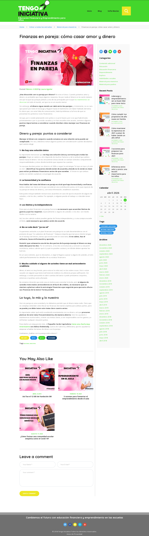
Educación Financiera (107, 69)
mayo (103, 266)
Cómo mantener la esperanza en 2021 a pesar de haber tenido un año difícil (118, 133)
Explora (102, 75)
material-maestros (30, 343)
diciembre (105, 245)
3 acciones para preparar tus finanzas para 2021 (118, 152)
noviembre (105, 248)
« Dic (102, 216)
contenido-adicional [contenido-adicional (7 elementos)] (108, 226)
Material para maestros (66, 27)
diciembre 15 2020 (116, 106)
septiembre (106, 254)
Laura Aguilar (46, 89)
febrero (104, 275)
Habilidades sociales (107, 78)
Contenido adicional (107, 63)
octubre (104, 251)
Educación (103, 66)
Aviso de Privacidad (74, 534)
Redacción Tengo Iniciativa (117, 108)
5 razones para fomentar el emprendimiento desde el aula (75, 397)
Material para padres (107, 84)
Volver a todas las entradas (40, 27)
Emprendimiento (105, 72)
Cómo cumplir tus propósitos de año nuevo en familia (119, 116)
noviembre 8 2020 (116, 179)
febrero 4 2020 (32, 89)
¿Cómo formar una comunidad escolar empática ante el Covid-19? (37, 437)
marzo (103, 272)
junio (103, 263)
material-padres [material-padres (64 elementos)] (106, 233)
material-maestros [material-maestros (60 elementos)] (107, 229)
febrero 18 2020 (76, 394)
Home (21, 27)
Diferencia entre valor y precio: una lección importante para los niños (119, 171)
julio (103, 260)
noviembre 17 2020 (117, 158)
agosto (104, 257)
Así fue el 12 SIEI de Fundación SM (37, 396)
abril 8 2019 (37, 394)
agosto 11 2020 (37, 434)
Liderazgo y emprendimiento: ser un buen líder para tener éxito (118, 99)
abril (103, 269)
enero (103, 278)
